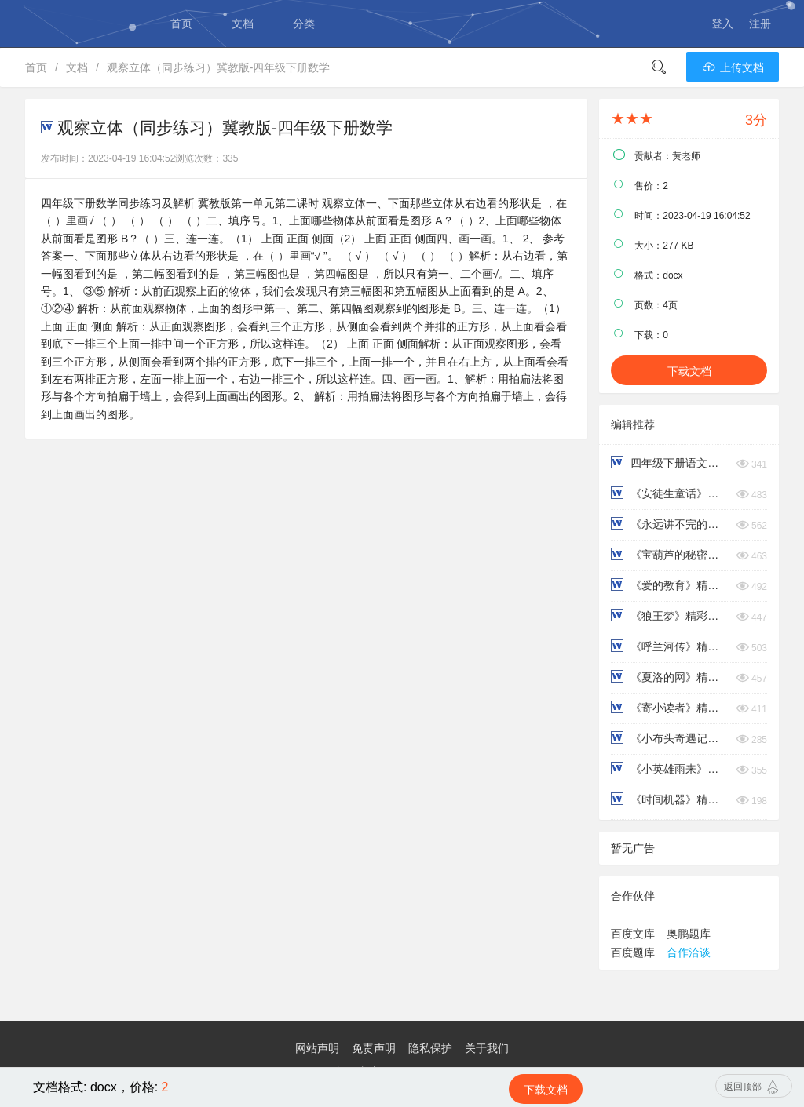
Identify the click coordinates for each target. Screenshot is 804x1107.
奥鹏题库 (689, 933)
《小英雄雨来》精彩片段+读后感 (669, 768)
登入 (722, 23)
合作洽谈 (689, 952)
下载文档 (689, 371)
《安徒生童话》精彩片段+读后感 (669, 493)
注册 (760, 23)
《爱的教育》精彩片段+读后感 (669, 585)
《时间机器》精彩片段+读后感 (669, 799)
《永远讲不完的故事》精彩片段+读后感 (669, 523)
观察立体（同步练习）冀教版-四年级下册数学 (219, 67)
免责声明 (374, 1048)
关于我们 (487, 1048)
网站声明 (317, 1048)
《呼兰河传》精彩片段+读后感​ (669, 646)
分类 (304, 23)
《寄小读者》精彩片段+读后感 (669, 707)
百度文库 (633, 933)
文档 (243, 23)
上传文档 (732, 67)
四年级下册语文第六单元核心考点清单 (669, 462)
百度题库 (633, 952)
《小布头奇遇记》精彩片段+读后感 (669, 738)
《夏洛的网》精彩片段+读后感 (669, 676)
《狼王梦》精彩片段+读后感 (669, 615)
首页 (181, 23)
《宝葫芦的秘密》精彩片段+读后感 (669, 554)
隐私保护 (430, 1048)
